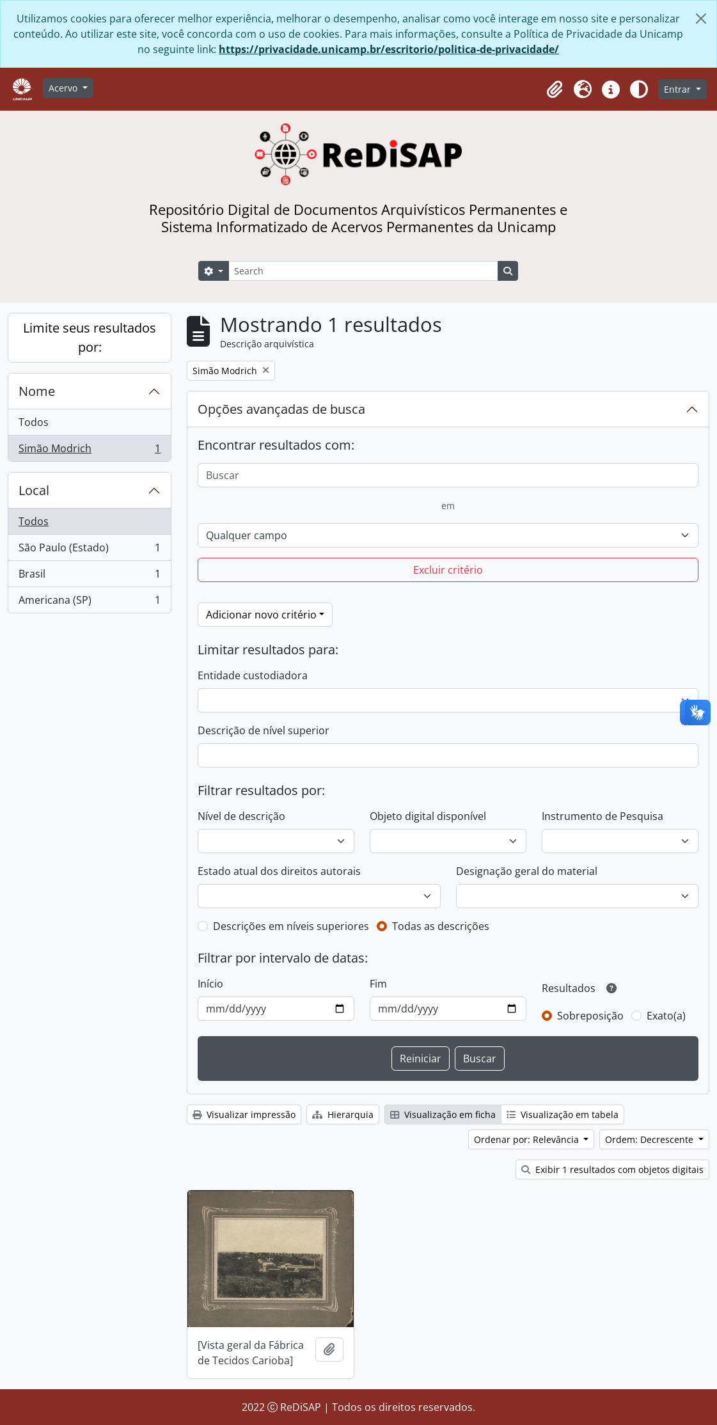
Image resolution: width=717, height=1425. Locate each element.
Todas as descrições (440, 926)
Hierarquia (343, 1114)
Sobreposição (590, 1016)
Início (210, 984)
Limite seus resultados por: (89, 337)
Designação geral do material (526, 871)
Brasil (89, 576)
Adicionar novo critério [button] (261, 615)
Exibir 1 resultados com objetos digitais (612, 1169)
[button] (554, 89)
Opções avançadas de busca (281, 409)
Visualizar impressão (244, 1114)
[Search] (363, 271)
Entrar (678, 89)
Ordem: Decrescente (650, 1139)
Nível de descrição (241, 816)
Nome (37, 391)
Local (34, 490)
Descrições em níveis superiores (291, 926)
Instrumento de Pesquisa (602, 816)
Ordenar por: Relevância (527, 1139)
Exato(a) (666, 1016)
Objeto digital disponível (428, 816)
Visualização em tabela (563, 1114)
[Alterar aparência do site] (639, 89)
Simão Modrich (89, 451)
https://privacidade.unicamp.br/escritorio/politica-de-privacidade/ (389, 49)
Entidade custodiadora (253, 675)
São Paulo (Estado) (89, 550)
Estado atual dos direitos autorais (279, 871)
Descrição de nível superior (263, 730)
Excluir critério (448, 570)
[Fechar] (701, 18)
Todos (34, 422)
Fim (378, 984)
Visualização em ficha (443, 1114)
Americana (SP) (89, 602)
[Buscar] (448, 475)
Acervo (64, 88)
